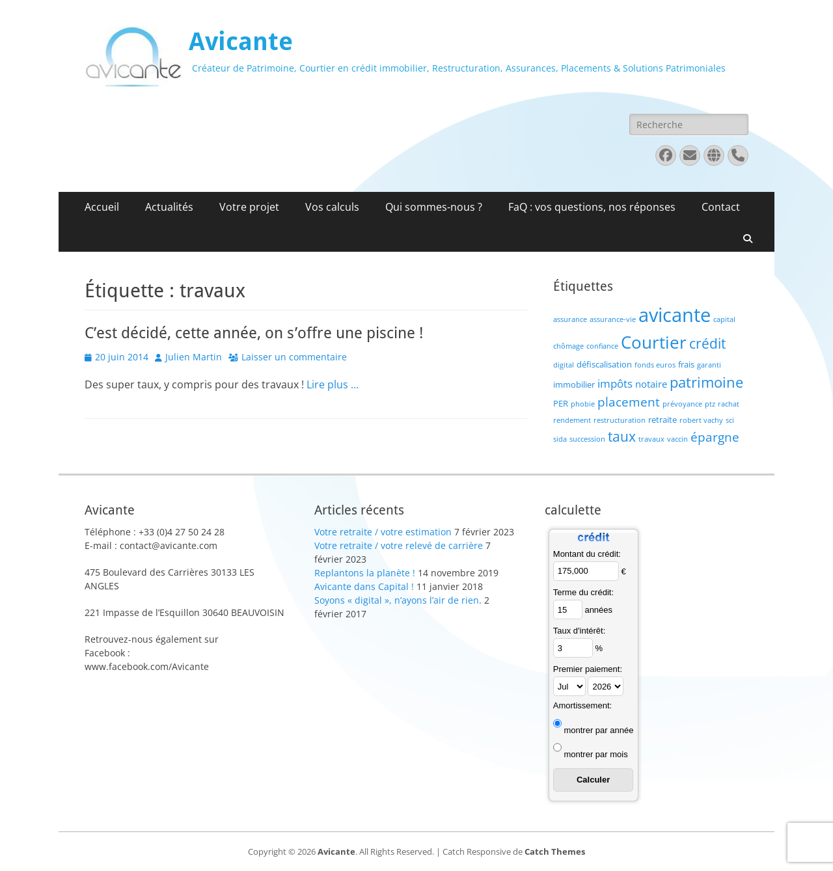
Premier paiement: (587, 669)
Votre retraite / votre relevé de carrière (398, 545)
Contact (721, 207)
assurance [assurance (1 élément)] (570, 319)
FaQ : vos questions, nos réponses (592, 207)
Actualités (169, 207)
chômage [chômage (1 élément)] (568, 346)
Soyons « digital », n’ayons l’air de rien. (398, 600)
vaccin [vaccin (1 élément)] (677, 439)
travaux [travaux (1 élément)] (651, 439)
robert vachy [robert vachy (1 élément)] (701, 420)
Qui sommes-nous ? (433, 207)
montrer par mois (595, 754)
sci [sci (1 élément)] (730, 420)
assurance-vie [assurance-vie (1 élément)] (613, 319)
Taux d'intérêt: (579, 631)
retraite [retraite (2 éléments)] (662, 419)
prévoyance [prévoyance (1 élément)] (682, 404)
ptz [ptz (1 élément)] (710, 404)
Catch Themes (555, 851)
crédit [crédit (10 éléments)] (707, 343)
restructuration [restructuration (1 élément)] (620, 420)
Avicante (241, 41)
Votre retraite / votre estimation (383, 532)
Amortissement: (582, 705)
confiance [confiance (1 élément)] (602, 346)
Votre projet (249, 207)
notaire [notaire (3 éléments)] (651, 383)
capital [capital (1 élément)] (724, 319)
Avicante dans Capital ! (364, 586)
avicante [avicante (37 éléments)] (674, 315)
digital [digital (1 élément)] (563, 364)
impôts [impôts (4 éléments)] (615, 383)
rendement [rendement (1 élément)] (572, 420)
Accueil (102, 207)
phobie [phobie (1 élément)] (583, 404)
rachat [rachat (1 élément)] (728, 404)
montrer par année (598, 730)
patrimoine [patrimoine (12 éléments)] (706, 382)
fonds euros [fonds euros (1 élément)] (655, 364)
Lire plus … (333, 384)
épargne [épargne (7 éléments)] (714, 437)
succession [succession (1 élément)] (587, 439)
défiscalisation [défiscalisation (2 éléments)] (604, 364)
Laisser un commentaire (294, 357)
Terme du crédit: (583, 592)
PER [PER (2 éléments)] (560, 403)
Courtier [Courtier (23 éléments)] (654, 342)
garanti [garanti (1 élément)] (709, 364)
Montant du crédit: (587, 554)
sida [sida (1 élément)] (560, 439)
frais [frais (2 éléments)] (686, 364)
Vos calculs (332, 207)
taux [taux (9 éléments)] (622, 436)
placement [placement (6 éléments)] (628, 402)
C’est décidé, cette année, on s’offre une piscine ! (254, 333)
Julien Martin (193, 357)
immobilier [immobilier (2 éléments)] (574, 384)
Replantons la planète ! (364, 573)
